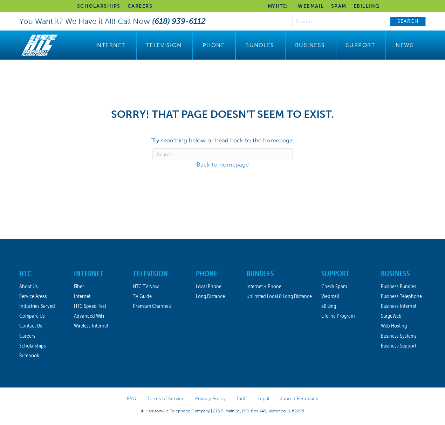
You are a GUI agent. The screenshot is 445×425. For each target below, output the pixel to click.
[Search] (222, 154)
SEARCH (408, 21)
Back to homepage (223, 164)
